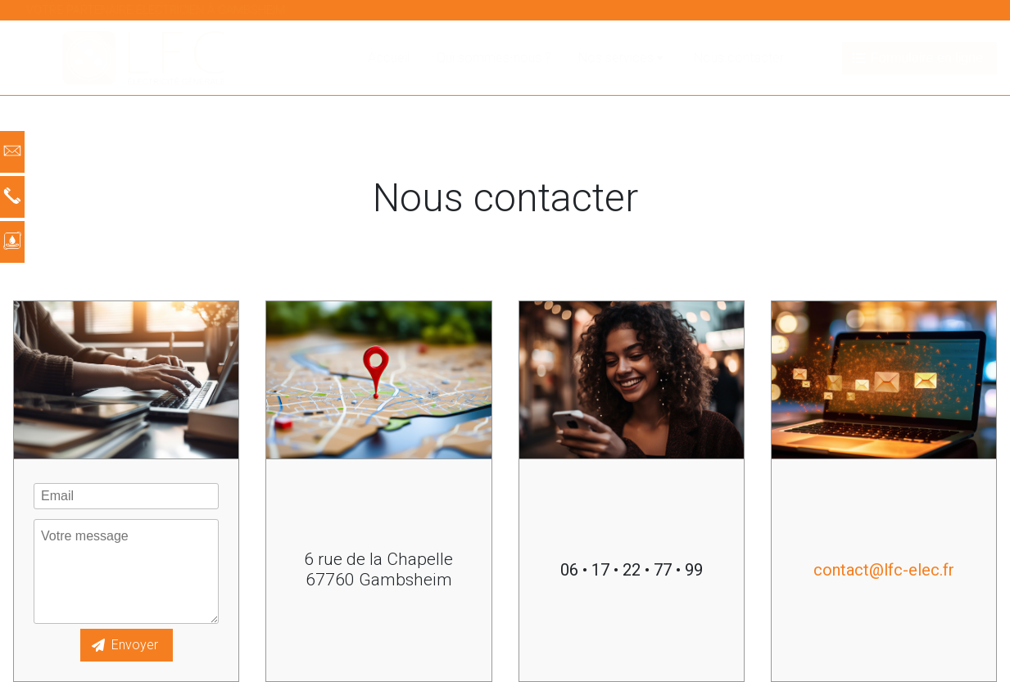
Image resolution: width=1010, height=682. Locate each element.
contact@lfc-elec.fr (883, 570)
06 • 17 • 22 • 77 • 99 (631, 570)
